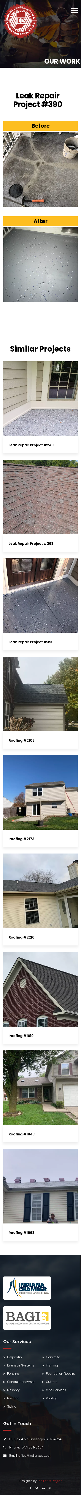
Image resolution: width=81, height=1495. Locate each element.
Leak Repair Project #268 (31, 543)
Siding (11, 1406)
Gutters (51, 1382)
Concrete (53, 1357)
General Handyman (21, 1382)
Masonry (13, 1390)
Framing (52, 1365)
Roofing (51, 1398)
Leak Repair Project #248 (31, 445)
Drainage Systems (20, 1365)
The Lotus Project (49, 1481)
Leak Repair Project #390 (31, 642)
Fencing (13, 1374)
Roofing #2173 (21, 838)
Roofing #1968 (21, 1232)
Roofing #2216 (21, 937)
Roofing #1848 (22, 1134)
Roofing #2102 (22, 740)
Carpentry (14, 1357)
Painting (13, 1398)
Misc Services (56, 1390)
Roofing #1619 (21, 1035)
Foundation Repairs (60, 1374)
